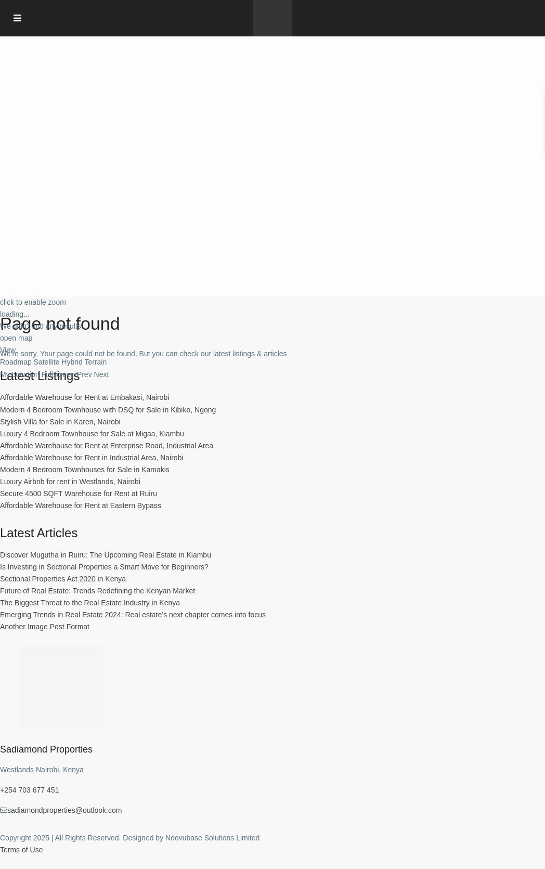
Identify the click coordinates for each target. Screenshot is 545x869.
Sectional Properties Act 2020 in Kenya (63, 579)
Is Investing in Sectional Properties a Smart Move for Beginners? (104, 567)
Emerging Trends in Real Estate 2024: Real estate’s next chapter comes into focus (133, 615)
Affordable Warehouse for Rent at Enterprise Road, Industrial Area (106, 446)
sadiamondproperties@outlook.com (64, 810)
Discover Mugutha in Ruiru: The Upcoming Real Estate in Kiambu (105, 555)
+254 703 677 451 (29, 790)
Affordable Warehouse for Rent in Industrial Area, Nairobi (92, 457)
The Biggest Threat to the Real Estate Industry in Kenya (90, 603)
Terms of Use (21, 850)
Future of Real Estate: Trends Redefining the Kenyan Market (97, 591)
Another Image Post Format (44, 626)
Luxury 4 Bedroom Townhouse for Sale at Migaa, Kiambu (92, 434)
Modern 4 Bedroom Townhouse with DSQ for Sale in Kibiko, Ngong (108, 410)
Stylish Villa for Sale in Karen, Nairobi (60, 422)
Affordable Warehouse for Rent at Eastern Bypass (80, 505)
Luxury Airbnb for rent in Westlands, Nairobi (70, 481)
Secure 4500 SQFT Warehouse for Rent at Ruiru (78, 493)
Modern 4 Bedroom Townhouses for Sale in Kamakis (85, 469)
